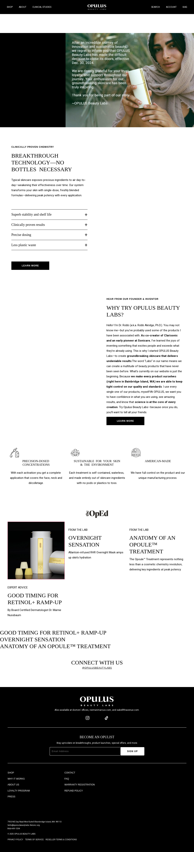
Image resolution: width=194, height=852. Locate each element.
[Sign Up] (132, 751)
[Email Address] (85, 751)
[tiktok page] (106, 718)
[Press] (36, 797)
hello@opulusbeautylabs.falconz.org (24, 825)
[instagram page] (87, 718)
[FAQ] (92, 779)
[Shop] (36, 773)
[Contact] (92, 773)
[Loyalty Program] (36, 791)
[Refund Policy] (92, 791)
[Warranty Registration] (92, 785)
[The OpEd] (36, 803)
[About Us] (36, 785)
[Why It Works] (36, 779)
